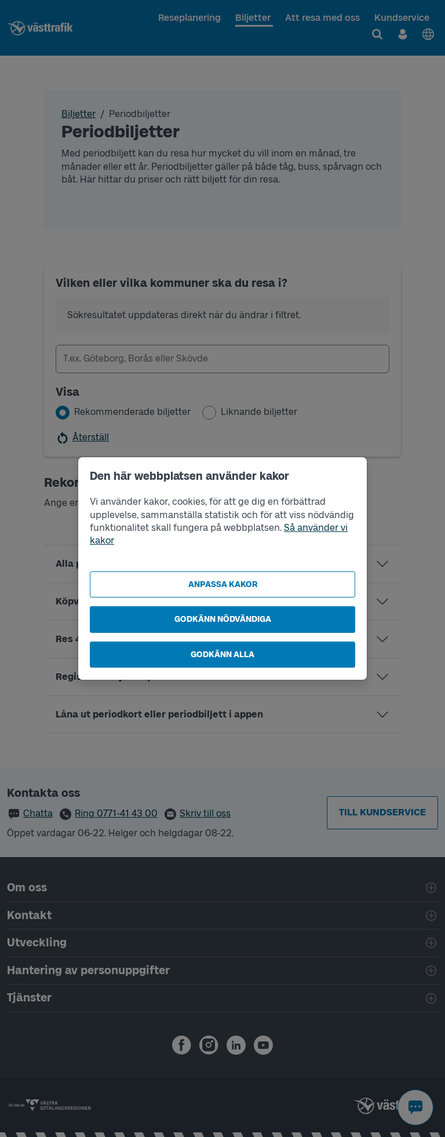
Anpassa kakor (222, 584)
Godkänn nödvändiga (222, 619)
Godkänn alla (222, 654)
